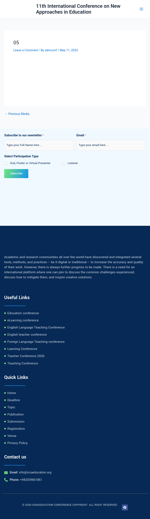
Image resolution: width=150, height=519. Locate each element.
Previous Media (17, 114)
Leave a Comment (25, 50)
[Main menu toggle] (141, 9)
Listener (73, 163)
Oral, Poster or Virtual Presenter (30, 163)
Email (81, 135)
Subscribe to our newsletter (24, 135)
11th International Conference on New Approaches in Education (78, 9)
